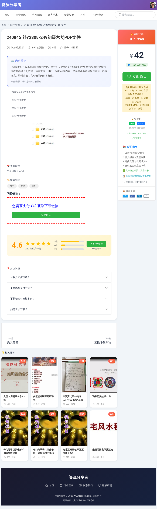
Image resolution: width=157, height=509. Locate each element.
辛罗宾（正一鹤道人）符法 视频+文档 (73, 398)
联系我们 (86, 485)
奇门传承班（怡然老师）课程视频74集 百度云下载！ (43, 451)
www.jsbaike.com (82, 495)
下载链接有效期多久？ (22, 298)
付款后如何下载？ (20, 277)
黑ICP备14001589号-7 (83, 500)
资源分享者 (11, 5)
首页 (49, 485)
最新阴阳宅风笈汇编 (102, 449)
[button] (83, 15)
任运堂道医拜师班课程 (43, 398)
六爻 (12, 186)
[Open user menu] (153, 5)
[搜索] (135, 14)
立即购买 (46, 214)
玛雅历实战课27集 (101, 396)
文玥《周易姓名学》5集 (14, 398)
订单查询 (66, 485)
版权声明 (105, 485)
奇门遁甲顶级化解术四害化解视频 (14, 451)
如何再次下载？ (19, 309)
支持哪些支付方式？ (21, 288)
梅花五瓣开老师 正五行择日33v (73, 451)
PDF (34, 186)
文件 (23, 186)
